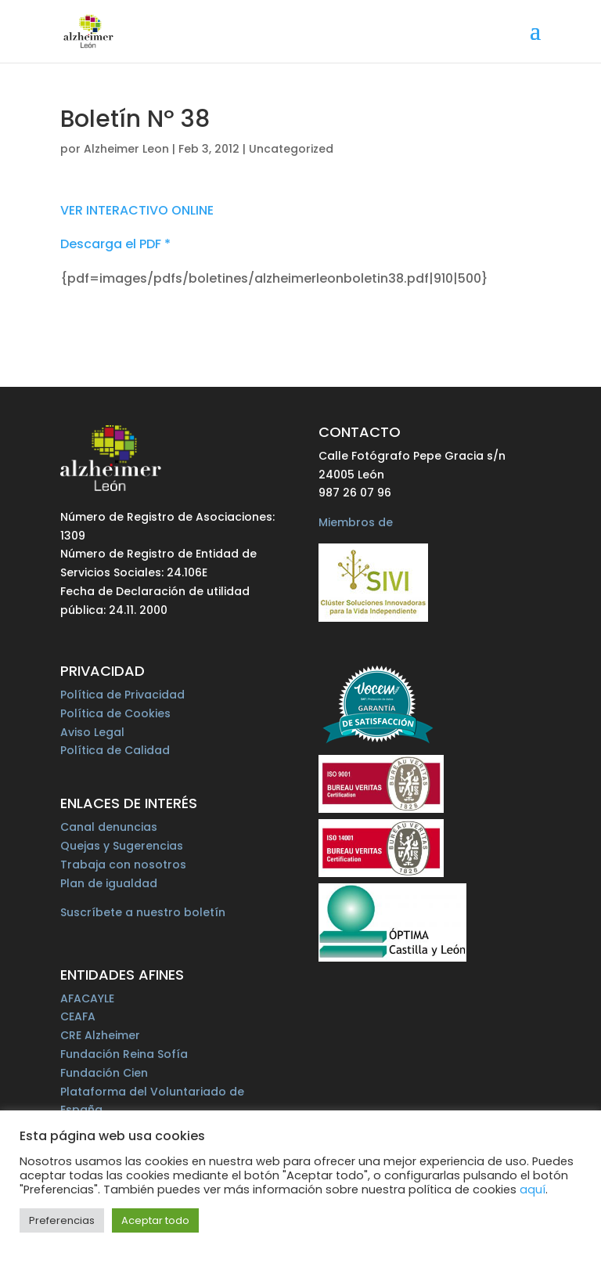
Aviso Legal (92, 732)
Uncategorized (291, 149)
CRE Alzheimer (100, 1035)
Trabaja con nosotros (123, 864)
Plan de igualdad (108, 883)
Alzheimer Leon (126, 149)
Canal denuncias (108, 827)
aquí (532, 1189)
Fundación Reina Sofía (124, 1054)
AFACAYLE (87, 998)
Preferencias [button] (62, 1220)
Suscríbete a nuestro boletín (142, 912)
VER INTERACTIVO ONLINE (137, 210)
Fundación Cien (104, 1073)
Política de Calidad (115, 750)
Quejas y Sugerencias (121, 846)
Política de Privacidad (122, 694)
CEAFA (77, 1016)
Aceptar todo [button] (155, 1220)
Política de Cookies (115, 713)
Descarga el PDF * (115, 244)
